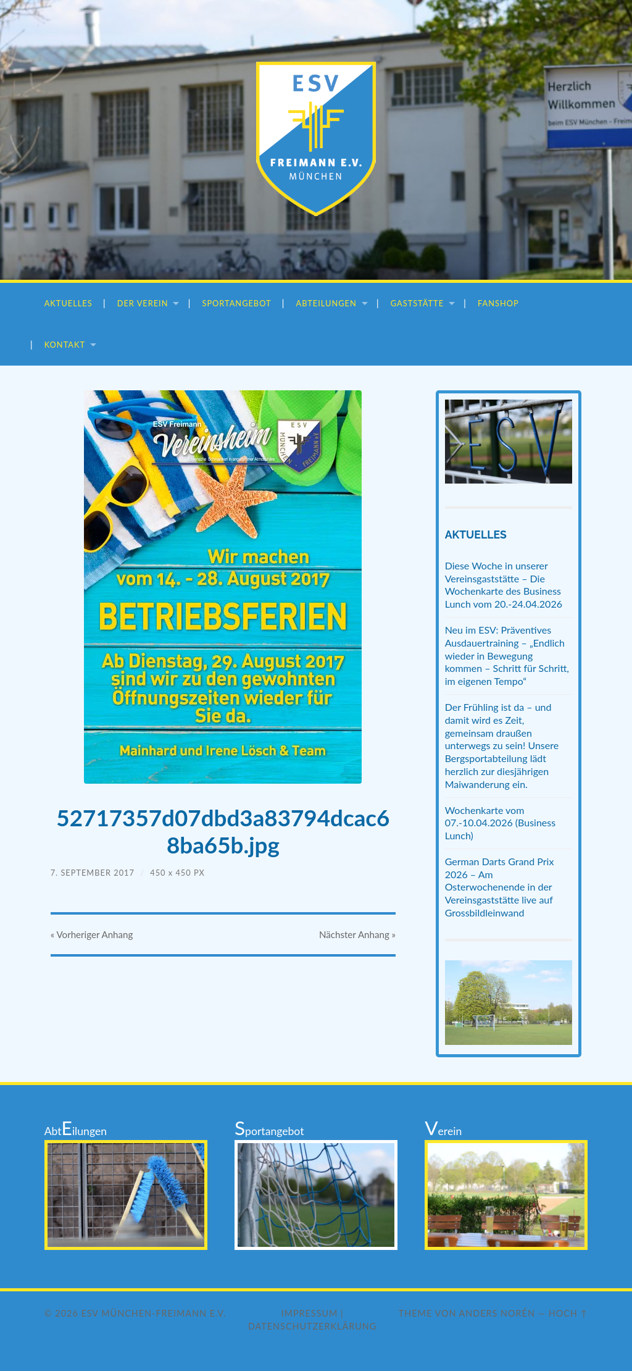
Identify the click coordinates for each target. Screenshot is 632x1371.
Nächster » (357, 935)
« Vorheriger (92, 935)
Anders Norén (497, 1313)
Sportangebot (236, 303)
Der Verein (142, 303)
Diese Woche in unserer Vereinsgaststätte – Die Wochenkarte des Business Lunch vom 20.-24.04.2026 (503, 585)
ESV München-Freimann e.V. (153, 1313)
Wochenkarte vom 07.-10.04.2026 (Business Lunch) (500, 823)
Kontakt (64, 345)
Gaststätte (417, 303)
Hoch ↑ (568, 1313)
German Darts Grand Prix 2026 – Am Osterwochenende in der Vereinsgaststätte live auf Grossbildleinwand (499, 886)
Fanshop (498, 303)
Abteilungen (326, 303)
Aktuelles (68, 303)
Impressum (309, 1313)
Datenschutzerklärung (312, 1326)
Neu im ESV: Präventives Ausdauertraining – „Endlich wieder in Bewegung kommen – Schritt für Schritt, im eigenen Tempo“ (507, 655)
